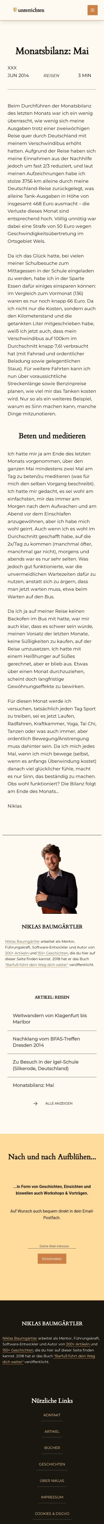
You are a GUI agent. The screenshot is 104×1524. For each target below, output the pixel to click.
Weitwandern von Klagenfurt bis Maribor (50, 1019)
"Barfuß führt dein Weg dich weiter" (36, 964)
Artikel (52, 1431)
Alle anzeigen (52, 1103)
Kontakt (52, 1415)
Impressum (52, 1497)
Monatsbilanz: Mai (33, 1085)
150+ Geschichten (52, 953)
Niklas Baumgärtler (22, 941)
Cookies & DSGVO (52, 1513)
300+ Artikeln (17, 953)
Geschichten (52, 1464)
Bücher (52, 1447)
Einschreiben (52, 1259)
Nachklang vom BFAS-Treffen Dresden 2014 (46, 1042)
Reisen (51, 75)
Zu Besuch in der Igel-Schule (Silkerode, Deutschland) (45, 1065)
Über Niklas (52, 1480)
